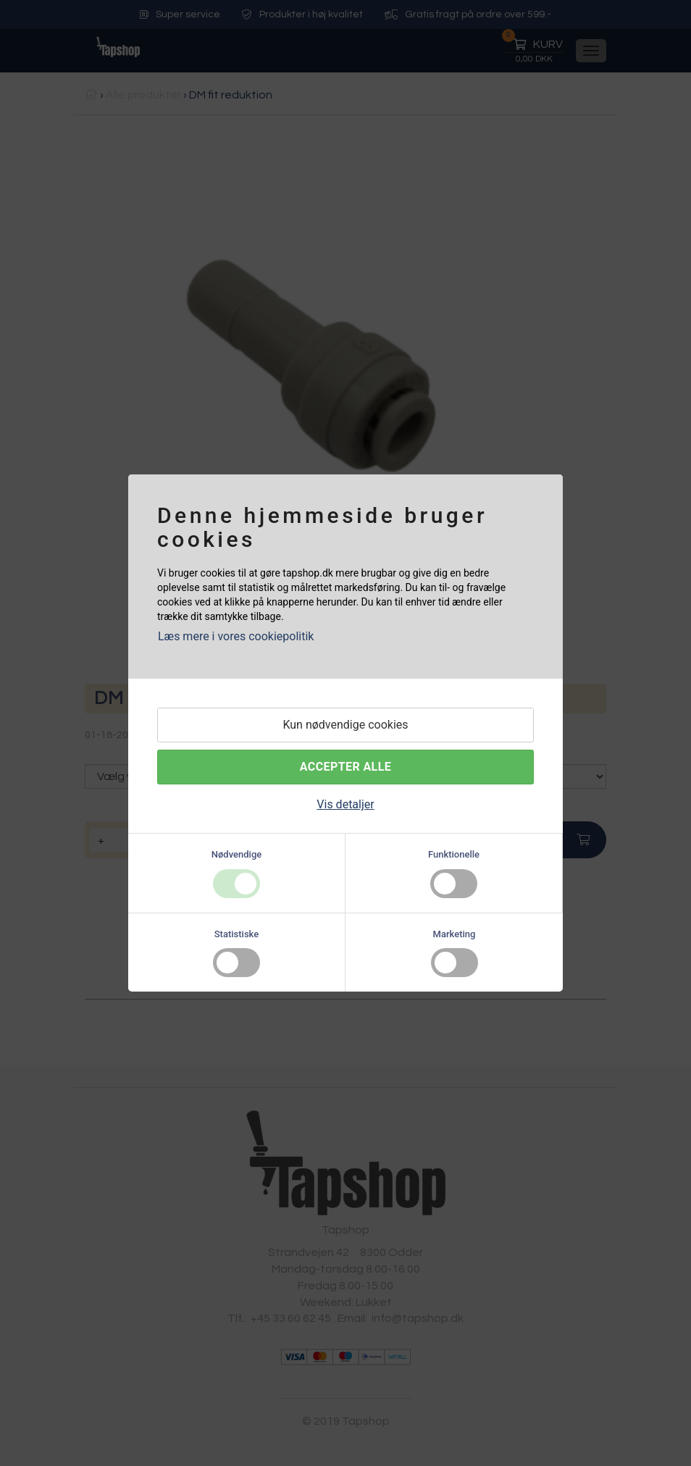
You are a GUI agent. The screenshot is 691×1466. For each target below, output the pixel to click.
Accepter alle (345, 767)
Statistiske (236, 934)
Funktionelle (453, 854)
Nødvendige (236, 854)
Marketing (454, 934)
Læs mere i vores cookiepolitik (236, 636)
